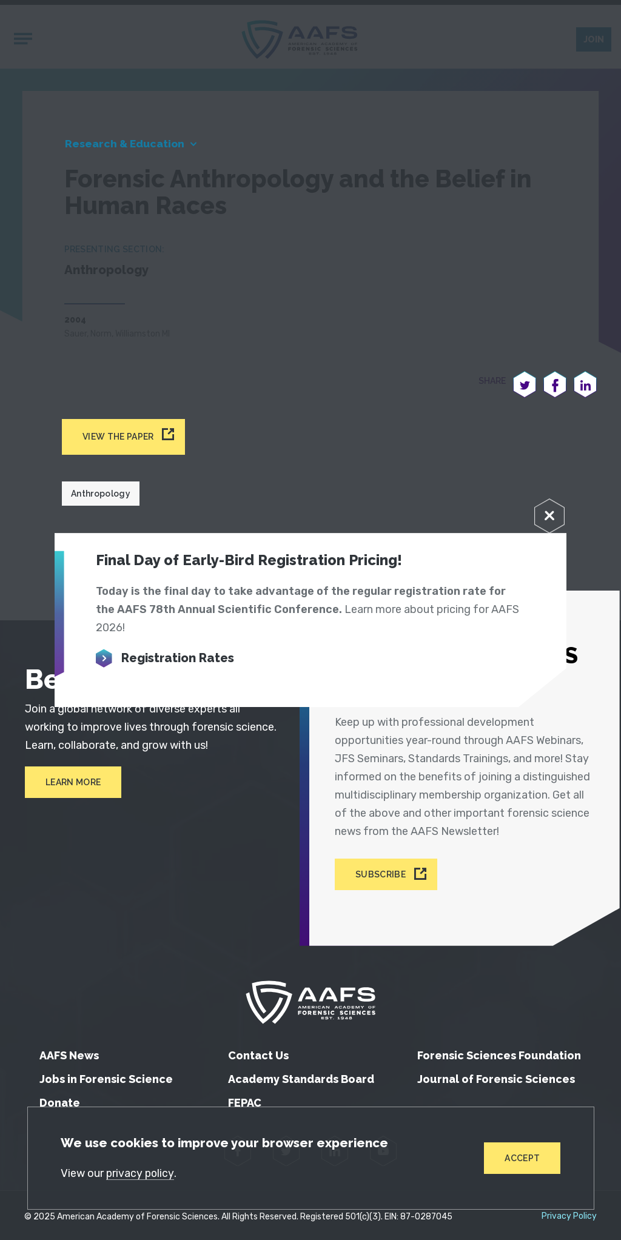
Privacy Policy (569, 1213)
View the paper (117, 439)
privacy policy (141, 1172)
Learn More (72, 785)
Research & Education (128, 145)
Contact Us (258, 1052)
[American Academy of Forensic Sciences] (310, 999)
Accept (522, 1157)
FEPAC (244, 1099)
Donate (59, 1099)
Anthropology (100, 496)
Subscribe (383, 872)
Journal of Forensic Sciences (496, 1076)
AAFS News (69, 1052)
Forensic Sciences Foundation (499, 1052)
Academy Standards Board (301, 1076)
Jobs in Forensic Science (106, 1076)
